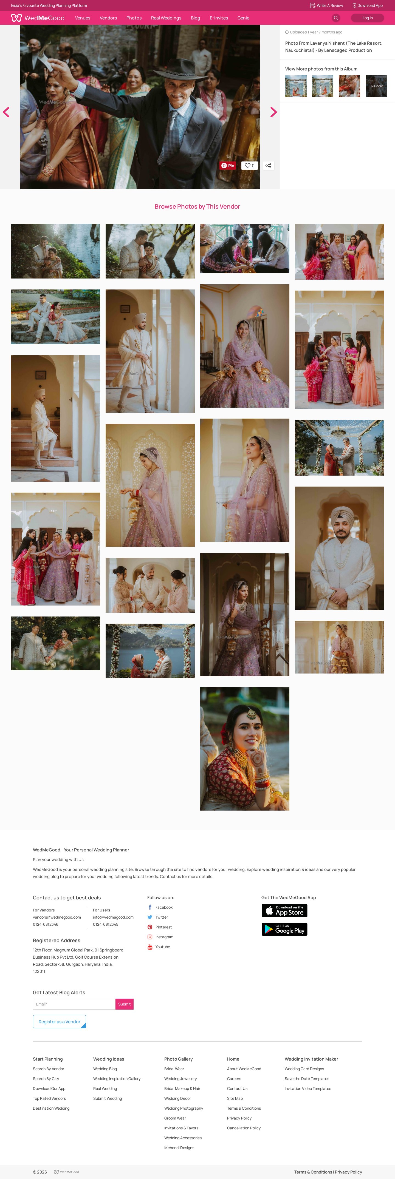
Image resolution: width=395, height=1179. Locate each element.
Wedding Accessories (183, 1137)
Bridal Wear (174, 1068)
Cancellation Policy (244, 1127)
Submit (124, 1004)
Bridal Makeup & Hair (182, 1088)
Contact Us (237, 1088)
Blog (195, 18)
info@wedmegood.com (113, 917)
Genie (243, 18)
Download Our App (49, 1088)
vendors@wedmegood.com (57, 917)
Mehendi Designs (179, 1147)
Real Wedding (105, 1088)
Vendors (108, 18)
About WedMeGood (244, 1068)
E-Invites (219, 18)
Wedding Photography (183, 1108)
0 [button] (250, 166)
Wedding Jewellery (180, 1078)
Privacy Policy (239, 1118)
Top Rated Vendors (49, 1098)
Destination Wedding (51, 1108)
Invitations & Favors (181, 1127)
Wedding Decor (177, 1098)
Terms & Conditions (244, 1108)
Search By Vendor (48, 1068)
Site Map (235, 1098)
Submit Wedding (107, 1098)
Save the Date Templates (307, 1078)
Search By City (46, 1078)
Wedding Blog (105, 1068)
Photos (134, 18)
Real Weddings (166, 18)
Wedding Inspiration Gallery (117, 1078)
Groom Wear (175, 1118)
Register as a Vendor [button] (59, 1022)
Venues (82, 18)
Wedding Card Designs (304, 1068)
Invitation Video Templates (308, 1088)
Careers (234, 1078)
